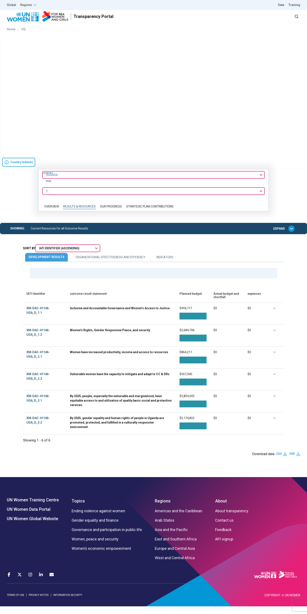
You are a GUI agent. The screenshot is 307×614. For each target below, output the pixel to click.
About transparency (231, 518)
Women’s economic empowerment (101, 555)
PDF (292, 461)
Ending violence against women (98, 518)
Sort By (29, 256)
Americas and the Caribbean (178, 518)
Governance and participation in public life (107, 537)
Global (11, 5)
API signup (224, 546)
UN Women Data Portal (29, 516)
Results (192, 20)
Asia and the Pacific (171, 537)
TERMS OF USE (15, 602)
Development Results (46, 264)
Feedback (223, 537)
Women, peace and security (95, 546)
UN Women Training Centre (33, 507)
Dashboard (275, 20)
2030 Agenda (243, 20)
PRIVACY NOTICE (39, 602)
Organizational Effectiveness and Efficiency (110, 265)
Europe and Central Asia (175, 555)
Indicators (164, 265)
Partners (215, 20)
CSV (279, 461)
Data (281, 5)
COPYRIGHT (272, 603)
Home (11, 37)
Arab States (164, 527)
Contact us (224, 527)
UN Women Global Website (32, 526)
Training (294, 5)
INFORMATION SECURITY (67, 602)
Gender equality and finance (95, 527)
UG (23, 37)
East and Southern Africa (176, 546)
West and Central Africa (175, 565)
